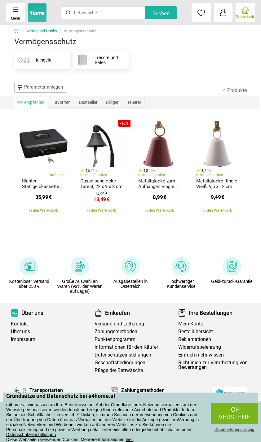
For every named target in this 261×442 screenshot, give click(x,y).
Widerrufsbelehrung (199, 347)
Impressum (23, 339)
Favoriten (61, 102)
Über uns (20, 331)
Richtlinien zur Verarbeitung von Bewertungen (213, 365)
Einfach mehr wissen (201, 354)
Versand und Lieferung (119, 323)
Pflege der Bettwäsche (119, 370)
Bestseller (88, 102)
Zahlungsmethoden (116, 331)
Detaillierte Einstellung (234, 429)
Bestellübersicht (195, 331)
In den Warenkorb (43, 210)
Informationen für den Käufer (126, 347)
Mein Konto (190, 323)
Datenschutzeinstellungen (31, 434)
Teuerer (134, 102)
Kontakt (19, 323)
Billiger (112, 102)
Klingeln (33, 60)
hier (129, 439)
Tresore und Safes (95, 60)
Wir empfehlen (30, 102)
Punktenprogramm (115, 339)
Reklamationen (194, 339)
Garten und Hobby (41, 31)
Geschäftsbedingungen (120, 362)
